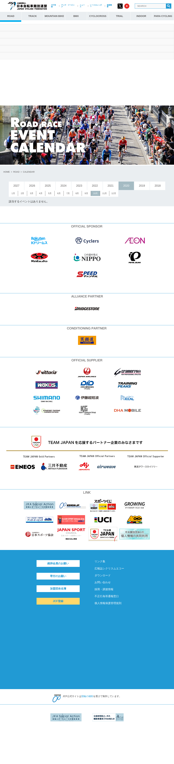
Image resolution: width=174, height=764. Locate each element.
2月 (22, 193)
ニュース (82, 6)
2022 (95, 185)
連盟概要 (109, 6)
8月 (77, 193)
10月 (95, 193)
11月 (104, 193)
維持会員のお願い (58, 563)
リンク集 (99, 561)
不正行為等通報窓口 (106, 596)
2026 (32, 185)
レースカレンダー (96, 6)
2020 (126, 185)
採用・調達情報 (103, 589)
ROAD (10, 16)
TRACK (32, 16)
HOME (6, 172)
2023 (79, 185)
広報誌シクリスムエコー (109, 568)
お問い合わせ (102, 582)
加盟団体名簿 (58, 588)
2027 (16, 185)
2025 (48, 185)
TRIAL (119, 16)
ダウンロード (102, 575)
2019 (142, 185)
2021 (111, 185)
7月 (68, 193)
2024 (63, 185)
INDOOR (141, 16)
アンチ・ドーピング (68, 6)
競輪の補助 (87, 696)
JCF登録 (53, 6)
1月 (13, 193)
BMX (76, 16)
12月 (113, 193)
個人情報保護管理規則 (107, 603)
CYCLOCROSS (97, 16)
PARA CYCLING (163, 16)
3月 (31, 193)
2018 (158, 185)
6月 (59, 193)
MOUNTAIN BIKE (54, 16)
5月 (50, 193)
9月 (86, 193)
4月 (40, 193)
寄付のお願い (58, 576)
